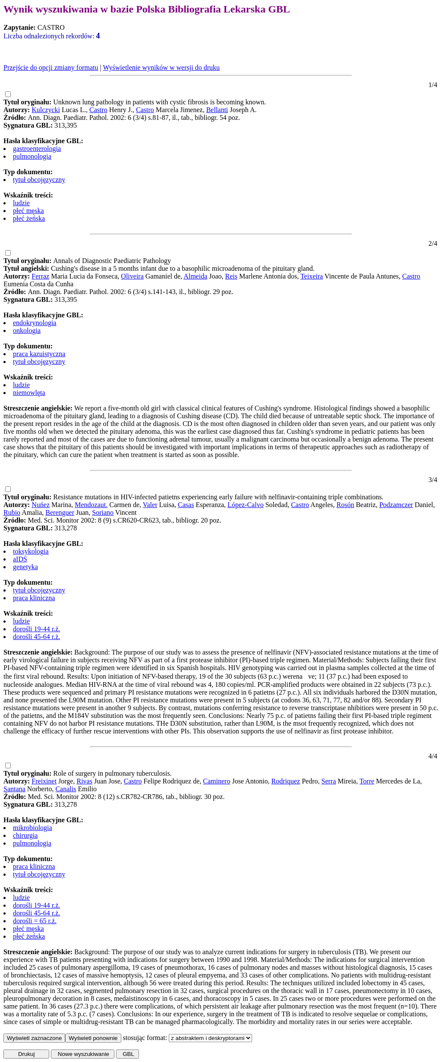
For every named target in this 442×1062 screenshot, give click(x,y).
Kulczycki (46, 109)
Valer (150, 504)
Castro (98, 109)
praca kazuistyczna (39, 353)
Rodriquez (286, 781)
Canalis (65, 789)
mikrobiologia (32, 827)
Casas (186, 504)
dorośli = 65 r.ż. (35, 920)
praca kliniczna (34, 597)
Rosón (345, 504)
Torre (367, 781)
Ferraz (40, 276)
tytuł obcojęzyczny (39, 179)
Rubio (11, 512)
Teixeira (311, 276)
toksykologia (31, 551)
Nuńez (41, 504)
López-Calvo (245, 504)
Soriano (103, 512)
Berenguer (59, 512)
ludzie (21, 203)
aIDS (20, 559)
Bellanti (217, 109)
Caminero (216, 781)
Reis (231, 276)
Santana (14, 789)
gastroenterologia (37, 148)
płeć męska (28, 210)
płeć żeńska (29, 218)
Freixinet (44, 781)
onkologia (27, 330)
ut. (104, 504)
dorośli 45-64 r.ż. (36, 636)
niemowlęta (29, 392)
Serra (329, 781)
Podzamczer (396, 504)
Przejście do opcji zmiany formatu (50, 67)
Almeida (195, 276)
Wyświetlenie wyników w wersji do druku (161, 67)
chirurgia (25, 835)
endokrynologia (34, 322)
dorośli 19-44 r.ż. (36, 629)
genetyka (25, 566)
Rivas (84, 781)
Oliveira (132, 276)
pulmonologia (32, 156)
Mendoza (88, 504)
